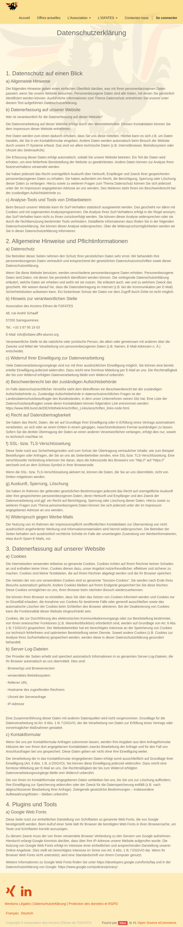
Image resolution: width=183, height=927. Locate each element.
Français (12, 913)
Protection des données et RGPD (93, 904)
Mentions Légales (18, 904)
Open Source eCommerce (157, 923)
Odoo (122, 923)
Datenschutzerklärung (50, 904)
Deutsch (27, 913)
